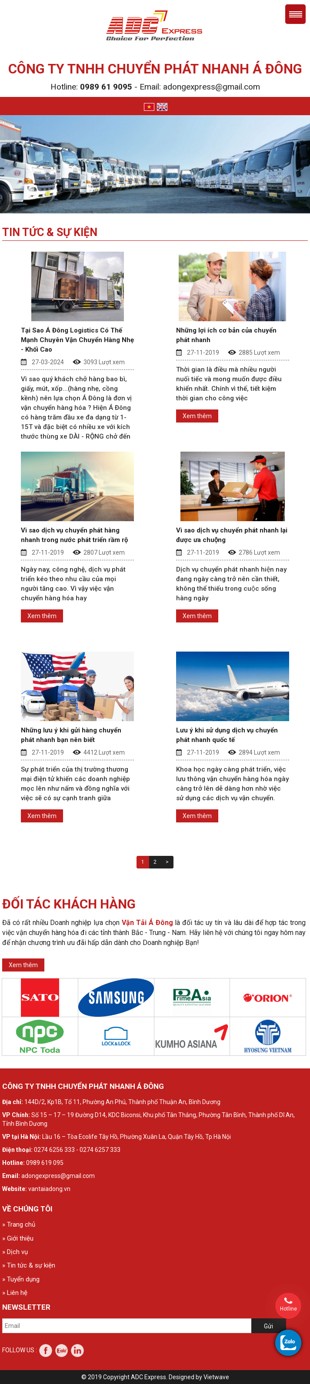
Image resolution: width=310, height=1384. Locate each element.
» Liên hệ (14, 1293)
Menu (295, 14)
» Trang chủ (18, 1224)
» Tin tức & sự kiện (28, 1265)
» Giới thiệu (17, 1238)
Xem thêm (197, 416)
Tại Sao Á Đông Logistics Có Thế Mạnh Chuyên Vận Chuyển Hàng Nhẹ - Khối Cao (77, 339)
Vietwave (216, 1377)
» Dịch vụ (15, 1252)
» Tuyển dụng (21, 1279)
